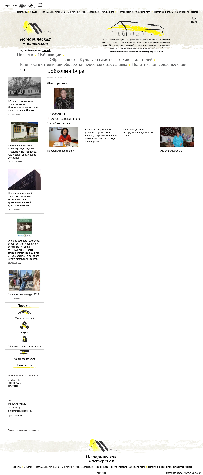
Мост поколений (24, 318)
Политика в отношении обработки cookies (170, 467)
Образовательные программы (24, 346)
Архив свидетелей (135, 59)
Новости (25, 55)
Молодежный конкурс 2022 (23, 294)
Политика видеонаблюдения (159, 64)
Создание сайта (174, 473)
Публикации (49, 55)
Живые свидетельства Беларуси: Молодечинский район (138, 132)
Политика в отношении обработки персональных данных (72, 64)
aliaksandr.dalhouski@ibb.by (20, 411)
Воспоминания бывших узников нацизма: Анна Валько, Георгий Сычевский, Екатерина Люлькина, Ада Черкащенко (101, 135)
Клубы (24, 332)
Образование (62, 59)
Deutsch (46, 50)
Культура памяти (96, 59)
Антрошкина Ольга (171, 150)
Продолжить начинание (61, 150)
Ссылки (28, 467)
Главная (50, 78)
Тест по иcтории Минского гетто (128, 467)
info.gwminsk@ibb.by (17, 404)
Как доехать (101, 467)
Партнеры (16, 467)
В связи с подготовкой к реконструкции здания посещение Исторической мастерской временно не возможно (22, 151)
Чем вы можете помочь (47, 467)
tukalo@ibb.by (14, 407)
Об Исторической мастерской (77, 467)
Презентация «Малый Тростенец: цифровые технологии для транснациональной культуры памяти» (20, 199)
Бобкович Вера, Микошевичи (65, 119)
